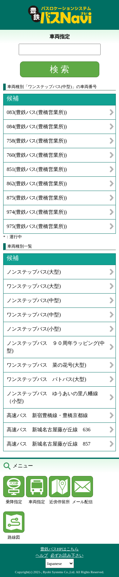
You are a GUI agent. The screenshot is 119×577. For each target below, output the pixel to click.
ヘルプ (42, 555)
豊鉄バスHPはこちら (59, 549)
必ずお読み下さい (66, 555)
